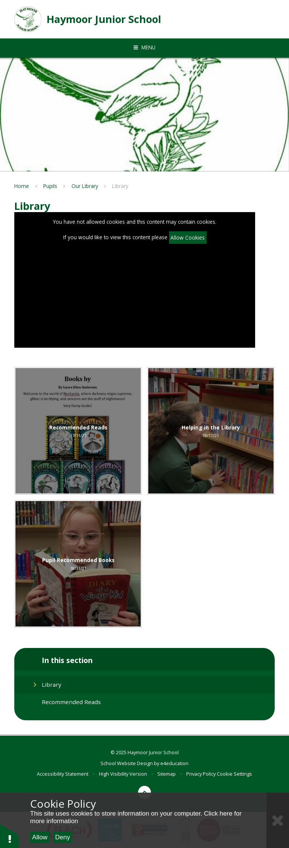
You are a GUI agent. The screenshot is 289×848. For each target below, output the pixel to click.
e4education (174, 763)
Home (21, 185)
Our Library (84, 185)
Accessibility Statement (62, 773)
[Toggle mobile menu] (144, 47)
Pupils (50, 185)
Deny (62, 837)
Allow (39, 837)
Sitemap (166, 773)
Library (120, 185)
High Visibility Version (123, 773)
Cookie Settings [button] (234, 773)
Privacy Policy (201, 773)
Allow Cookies (187, 237)
